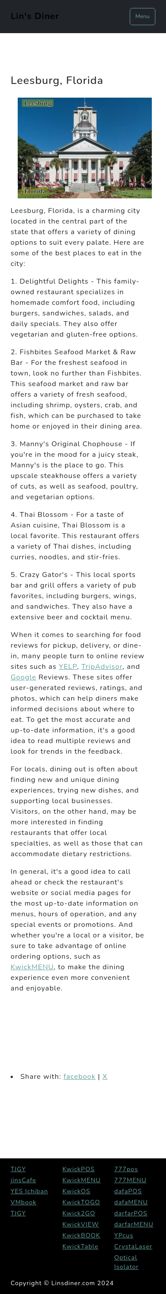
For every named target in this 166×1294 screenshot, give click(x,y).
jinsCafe (23, 1180)
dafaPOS (128, 1191)
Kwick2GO (78, 1213)
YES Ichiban (29, 1191)
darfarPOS (130, 1213)
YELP (68, 667)
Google (23, 677)
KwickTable (80, 1246)
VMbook (23, 1202)
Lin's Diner (35, 16)
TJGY (18, 1169)
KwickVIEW (80, 1224)
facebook (79, 1076)
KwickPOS (78, 1169)
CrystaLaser (133, 1246)
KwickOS (76, 1191)
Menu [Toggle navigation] (142, 16)
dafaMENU (131, 1202)
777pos (126, 1169)
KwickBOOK (81, 1235)
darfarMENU (134, 1224)
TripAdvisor (102, 667)
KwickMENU (32, 967)
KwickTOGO (81, 1202)
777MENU (130, 1180)
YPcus (123, 1235)
